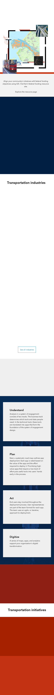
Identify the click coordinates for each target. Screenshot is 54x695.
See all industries (27, 350)
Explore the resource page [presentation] (26, 92)
